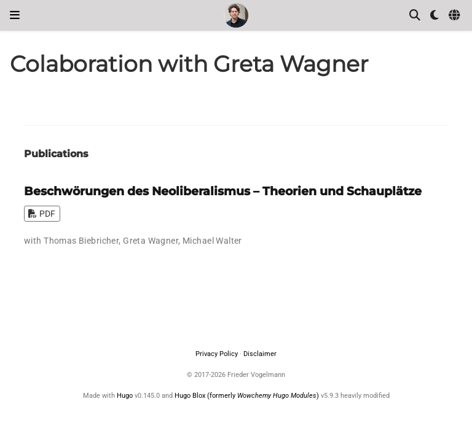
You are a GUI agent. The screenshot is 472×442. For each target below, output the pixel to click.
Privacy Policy (216, 354)
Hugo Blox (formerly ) (248, 396)
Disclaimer (260, 354)
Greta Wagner (150, 241)
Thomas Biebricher (81, 241)
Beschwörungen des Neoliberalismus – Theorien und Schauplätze (223, 191)
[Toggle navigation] (15, 15)
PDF (41, 214)
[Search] (414, 16)
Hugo (125, 396)
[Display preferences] (434, 16)
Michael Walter (212, 241)
